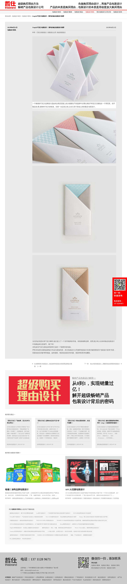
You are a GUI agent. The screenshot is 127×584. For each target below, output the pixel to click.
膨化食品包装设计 (103, 447)
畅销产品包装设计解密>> (84, 380)
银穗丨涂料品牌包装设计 (17, 492)
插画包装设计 (106, 582)
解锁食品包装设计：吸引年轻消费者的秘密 (21, 516)
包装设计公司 (52, 32)
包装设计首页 (56, 12)
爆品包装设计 (67, 582)
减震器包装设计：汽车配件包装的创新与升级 (22, 537)
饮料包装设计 (112, 580)
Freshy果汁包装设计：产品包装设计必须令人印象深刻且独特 (26, 519)
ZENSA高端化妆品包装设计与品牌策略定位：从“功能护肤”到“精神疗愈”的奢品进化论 (33, 527)
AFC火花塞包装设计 (75, 492)
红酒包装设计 (59, 580)
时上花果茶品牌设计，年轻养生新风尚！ (21, 541)
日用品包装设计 (26, 582)
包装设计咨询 (117, 12)
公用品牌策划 (40, 580)
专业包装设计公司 (90, 580)
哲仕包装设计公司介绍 (104, 12)
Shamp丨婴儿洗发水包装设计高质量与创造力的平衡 (93, 519)
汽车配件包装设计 (106, 501)
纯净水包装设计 (12, 447)
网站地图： (94, 565)
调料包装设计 (36, 582)
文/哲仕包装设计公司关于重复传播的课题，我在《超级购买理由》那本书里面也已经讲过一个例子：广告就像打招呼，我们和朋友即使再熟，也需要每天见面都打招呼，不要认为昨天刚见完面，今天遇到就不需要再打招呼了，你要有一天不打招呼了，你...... (78, 436)
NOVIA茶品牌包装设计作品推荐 (82, 516)
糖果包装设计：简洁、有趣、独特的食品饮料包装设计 (57, 530)
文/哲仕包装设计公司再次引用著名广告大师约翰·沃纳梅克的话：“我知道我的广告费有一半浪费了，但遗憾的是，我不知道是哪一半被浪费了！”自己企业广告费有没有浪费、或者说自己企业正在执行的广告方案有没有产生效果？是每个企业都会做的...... (18, 436)
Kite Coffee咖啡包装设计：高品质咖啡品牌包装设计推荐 (61, 519)
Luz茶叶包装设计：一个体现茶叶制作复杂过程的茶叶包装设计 (53, 516)
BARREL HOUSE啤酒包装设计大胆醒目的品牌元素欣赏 (52, 537)
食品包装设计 (61, 32)
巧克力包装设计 (42, 32)
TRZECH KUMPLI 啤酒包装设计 (45, 523)
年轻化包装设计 (29, 580)
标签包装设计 (97, 582)
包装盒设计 (96, 501)
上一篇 (53, 368)
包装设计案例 (67, 12)
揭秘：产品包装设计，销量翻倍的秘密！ (82, 537)
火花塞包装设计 (77, 501)
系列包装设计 (57, 582)
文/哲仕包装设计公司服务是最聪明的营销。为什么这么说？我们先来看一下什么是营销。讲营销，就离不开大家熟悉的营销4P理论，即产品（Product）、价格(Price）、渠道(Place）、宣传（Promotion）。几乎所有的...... (108, 435)
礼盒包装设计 (87, 582)
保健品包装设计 (47, 582)
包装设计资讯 (90, 12)
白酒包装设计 (49, 580)
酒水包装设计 (16, 582)
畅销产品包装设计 (18, 580)
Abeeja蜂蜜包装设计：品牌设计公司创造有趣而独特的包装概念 (77, 527)
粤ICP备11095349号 (48, 575)
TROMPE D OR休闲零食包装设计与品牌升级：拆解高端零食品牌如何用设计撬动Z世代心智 (82, 523)
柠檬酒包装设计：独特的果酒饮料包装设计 (21, 523)
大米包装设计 (71, 447)
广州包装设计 (79, 580)
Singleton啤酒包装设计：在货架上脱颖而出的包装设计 (24, 530)
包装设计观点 (78, 12)
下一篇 (102, 366)
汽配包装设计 (87, 501)
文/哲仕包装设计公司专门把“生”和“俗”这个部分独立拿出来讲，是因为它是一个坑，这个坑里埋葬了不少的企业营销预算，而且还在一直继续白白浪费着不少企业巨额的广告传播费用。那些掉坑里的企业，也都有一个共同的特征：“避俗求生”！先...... (48, 436)
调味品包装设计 (69, 580)
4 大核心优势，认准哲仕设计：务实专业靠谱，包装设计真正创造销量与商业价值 (70, 534)
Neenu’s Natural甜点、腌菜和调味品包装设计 (87, 530)
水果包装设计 (41, 447)
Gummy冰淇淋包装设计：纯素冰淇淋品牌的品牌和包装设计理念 (27, 534)
